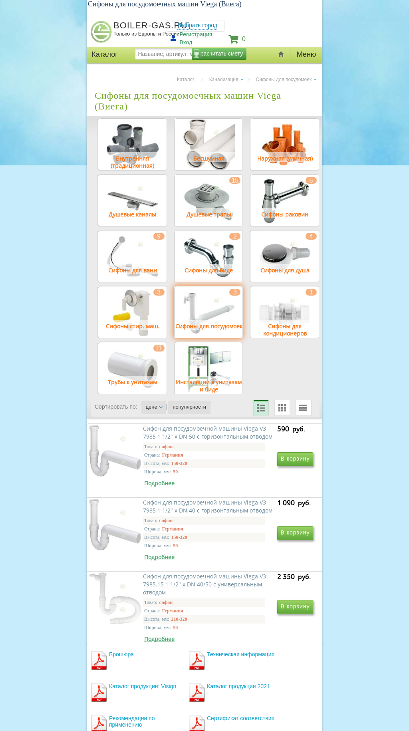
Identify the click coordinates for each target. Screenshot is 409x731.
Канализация (223, 79)
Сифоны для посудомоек (284, 79)
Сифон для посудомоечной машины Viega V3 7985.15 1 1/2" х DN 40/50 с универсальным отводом (146, 633)
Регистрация (196, 34)
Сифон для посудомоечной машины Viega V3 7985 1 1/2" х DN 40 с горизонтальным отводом (259, 518)
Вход (186, 42)
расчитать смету (222, 53)
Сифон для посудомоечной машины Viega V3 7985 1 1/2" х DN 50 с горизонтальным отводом (150, 518)
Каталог (186, 79)
